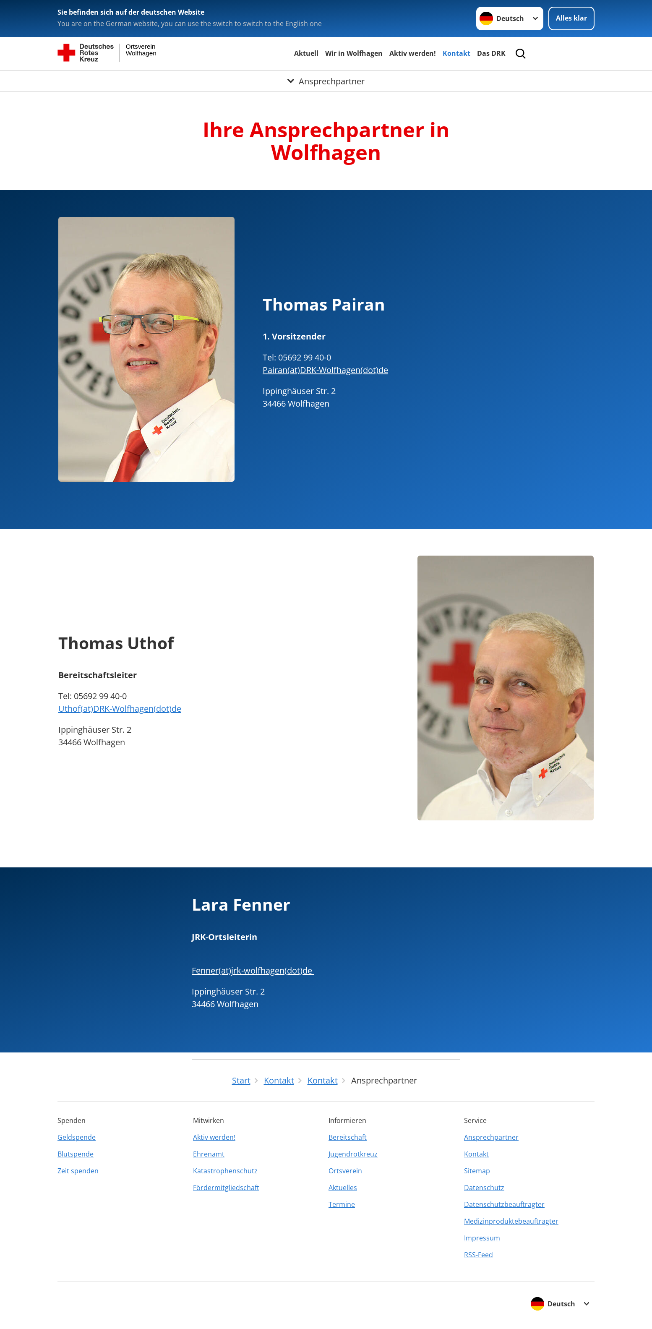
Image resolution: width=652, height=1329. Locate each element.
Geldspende (76, 1137)
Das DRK (491, 53)
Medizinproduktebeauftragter (511, 1221)
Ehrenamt (208, 1154)
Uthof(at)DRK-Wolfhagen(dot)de (119, 708)
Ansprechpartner (491, 1137)
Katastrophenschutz (225, 1170)
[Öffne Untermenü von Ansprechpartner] (326, 81)
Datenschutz (484, 1187)
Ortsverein (345, 1170)
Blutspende (75, 1154)
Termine (342, 1204)
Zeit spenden (78, 1170)
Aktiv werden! (412, 53)
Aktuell (306, 53)
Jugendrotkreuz (353, 1154)
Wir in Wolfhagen (354, 53)
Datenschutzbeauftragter (504, 1204)
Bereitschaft (348, 1137)
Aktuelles (343, 1187)
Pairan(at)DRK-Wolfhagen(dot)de (325, 370)
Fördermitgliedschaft (226, 1187)
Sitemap (477, 1170)
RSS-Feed (478, 1254)
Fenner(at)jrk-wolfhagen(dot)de (253, 970)
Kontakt (456, 53)
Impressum (482, 1238)
